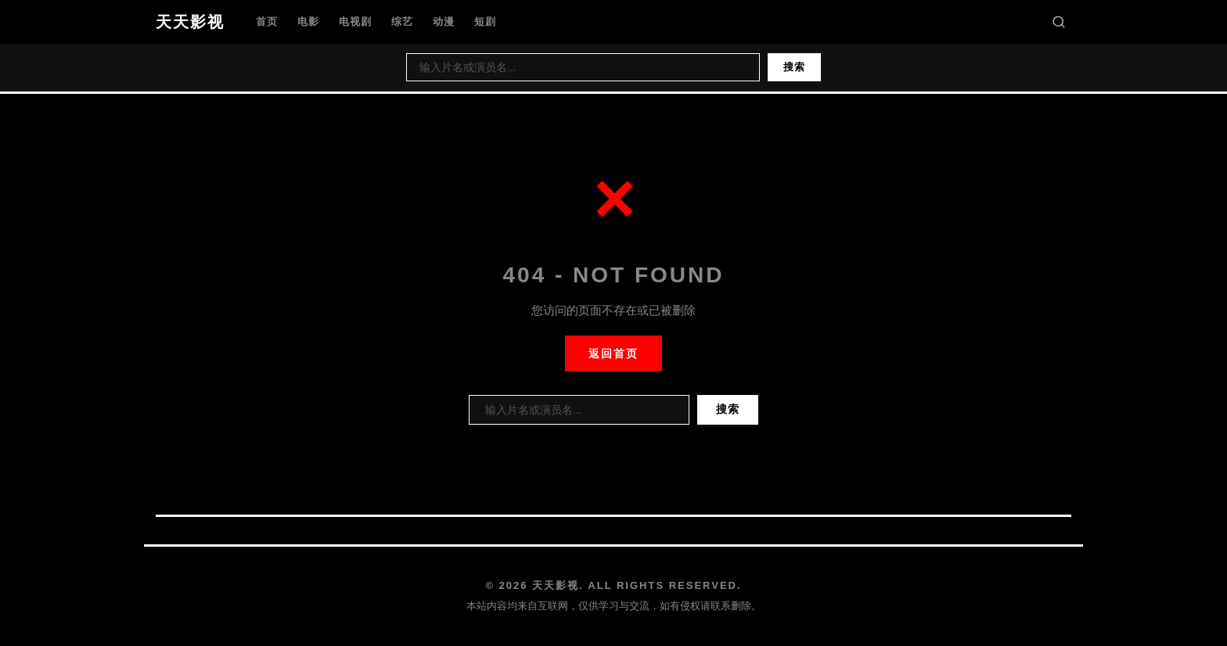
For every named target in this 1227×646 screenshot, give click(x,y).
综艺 (402, 21)
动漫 (444, 21)
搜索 (794, 67)
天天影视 (190, 22)
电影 (308, 21)
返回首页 (613, 353)
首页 (267, 21)
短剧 (485, 21)
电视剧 (355, 21)
